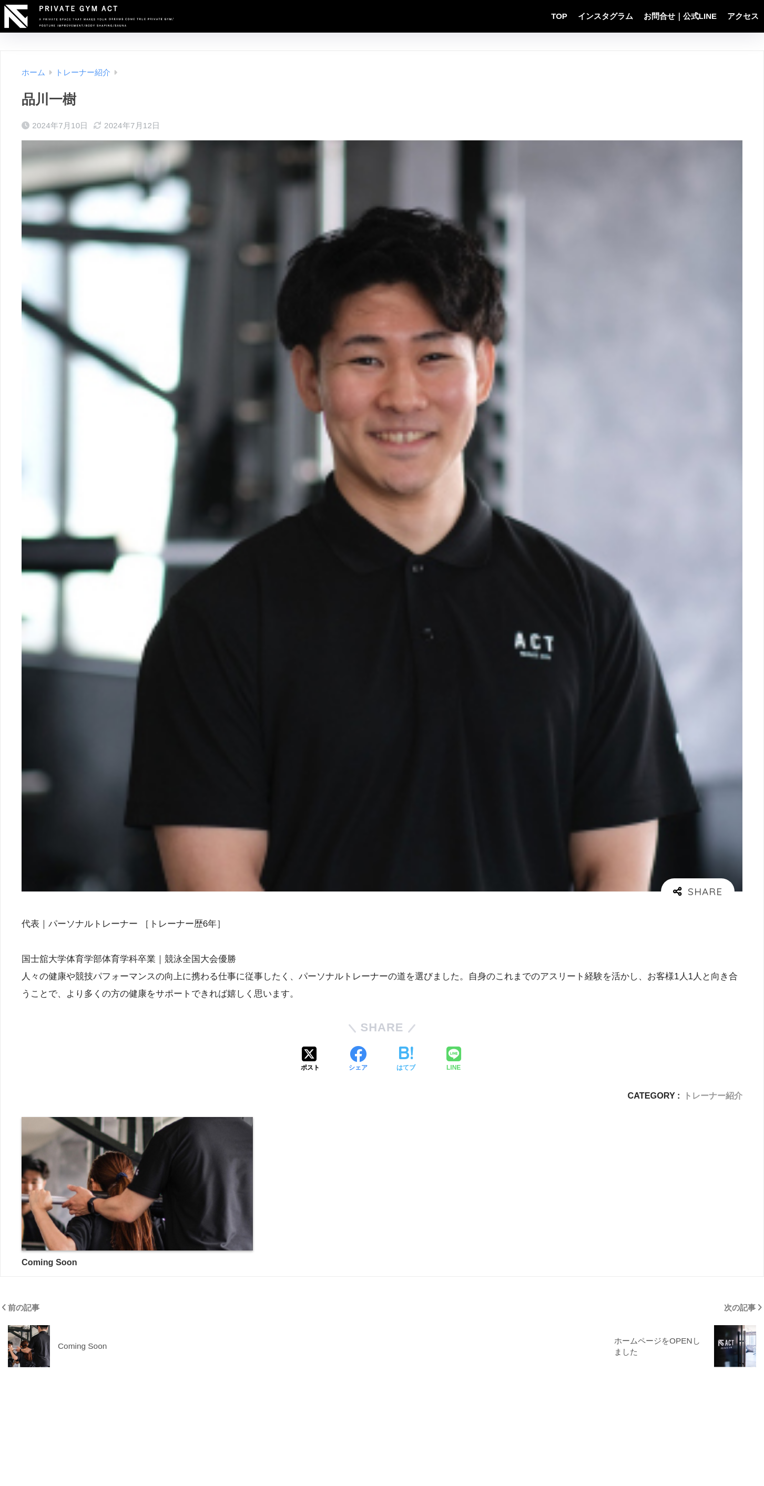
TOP (559, 16)
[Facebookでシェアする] (358, 1060)
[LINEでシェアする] (453, 1060)
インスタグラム (605, 16)
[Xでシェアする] (310, 1060)
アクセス (743, 16)
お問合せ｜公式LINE (680, 16)
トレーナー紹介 (713, 1095)
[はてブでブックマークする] (405, 1060)
